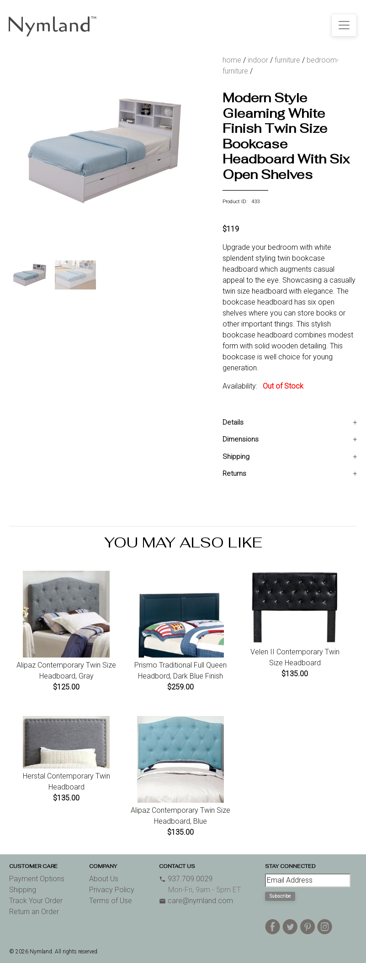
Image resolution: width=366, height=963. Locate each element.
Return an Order (34, 911)
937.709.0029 (185, 878)
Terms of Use (110, 900)
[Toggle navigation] (344, 25)
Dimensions (241, 439)
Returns (234, 473)
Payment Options (36, 878)
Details (233, 422)
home (232, 60)
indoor (258, 60)
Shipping (236, 457)
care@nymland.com (196, 900)
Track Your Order (36, 900)
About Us (103, 878)
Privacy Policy (111, 889)
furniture (287, 60)
